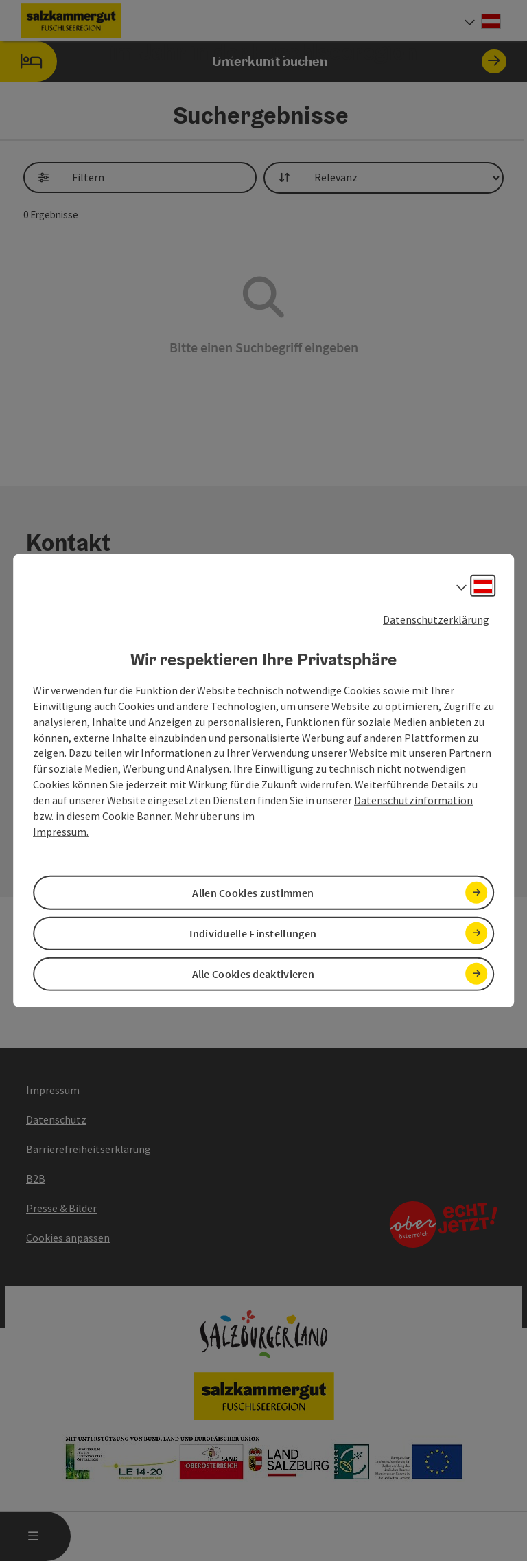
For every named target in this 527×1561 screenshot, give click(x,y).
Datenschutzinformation (413, 800)
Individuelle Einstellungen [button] (252, 932)
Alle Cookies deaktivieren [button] (253, 974)
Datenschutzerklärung (436, 619)
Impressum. (61, 831)
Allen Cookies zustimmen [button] (253, 892)
